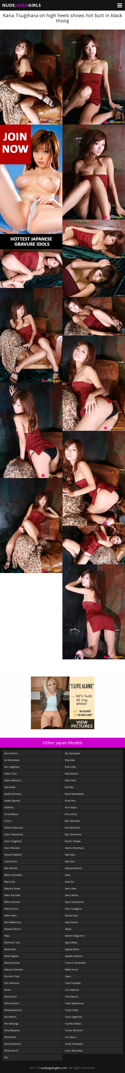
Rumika (69, 787)
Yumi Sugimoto (73, 1016)
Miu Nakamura (12, 922)
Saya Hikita (71, 942)
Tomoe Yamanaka (75, 962)
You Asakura (72, 989)
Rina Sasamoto (12, 1043)
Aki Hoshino (11, 753)
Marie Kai (9, 881)
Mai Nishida (10, 868)
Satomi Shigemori (75, 935)
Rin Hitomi (10, 1016)
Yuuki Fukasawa (74, 1043)
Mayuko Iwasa (12, 888)
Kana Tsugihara (13, 841)
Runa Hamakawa (74, 793)
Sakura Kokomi (73, 868)
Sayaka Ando (72, 949)
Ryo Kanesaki (72, 820)
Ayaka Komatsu (13, 793)
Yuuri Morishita (73, 1050)
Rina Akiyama (11, 1030)
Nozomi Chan (12, 976)
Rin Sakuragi (11, 1023)
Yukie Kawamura (74, 1003)
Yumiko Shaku (73, 1023)
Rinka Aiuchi (11, 1050)
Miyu (7, 935)
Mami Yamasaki (13, 874)
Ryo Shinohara (73, 834)
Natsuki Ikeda (11, 962)
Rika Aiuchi (10, 996)
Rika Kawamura (13, 1010)
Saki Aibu (70, 854)
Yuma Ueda (71, 1010)
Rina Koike (10, 1037)
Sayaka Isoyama (73, 956)
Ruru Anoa (71, 814)
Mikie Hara (10, 915)
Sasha (68, 928)
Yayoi (68, 976)
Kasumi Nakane (13, 854)
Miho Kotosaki (12, 895)
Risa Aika (70, 760)
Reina (7, 989)
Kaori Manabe (12, 847)
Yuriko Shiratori (74, 1030)
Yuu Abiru (70, 1037)
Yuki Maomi (71, 996)
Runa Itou (70, 800)
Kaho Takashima (13, 834)
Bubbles (9, 807)
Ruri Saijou (71, 807)
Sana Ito (69, 881)
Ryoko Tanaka (73, 841)
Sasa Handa (71, 922)
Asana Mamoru (12, 780)
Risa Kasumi (71, 773)
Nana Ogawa (11, 956)
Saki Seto (70, 861)
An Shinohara (11, 760)
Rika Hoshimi (11, 1003)
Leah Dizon (10, 861)
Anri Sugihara (11, 766)
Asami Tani (10, 773)
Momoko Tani (12, 942)
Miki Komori (11, 908)
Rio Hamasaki (72, 753)
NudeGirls (21, 5)
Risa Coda (70, 766)
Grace (7, 820)
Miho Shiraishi (12, 901)
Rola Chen (70, 780)
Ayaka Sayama (12, 800)
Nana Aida (10, 949)
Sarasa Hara (71, 915)
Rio (6, 1057)
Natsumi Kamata (13, 969)
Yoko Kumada (73, 983)
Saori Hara (71, 888)
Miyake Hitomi (12, 928)
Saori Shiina (71, 895)
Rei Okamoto (11, 983)
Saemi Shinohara (74, 847)
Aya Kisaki (9, 787)
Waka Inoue (71, 969)
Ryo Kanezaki (72, 827)
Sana (67, 874)
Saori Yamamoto (74, 901)
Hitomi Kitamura (13, 827)
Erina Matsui (11, 814)
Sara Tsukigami (73, 908)
